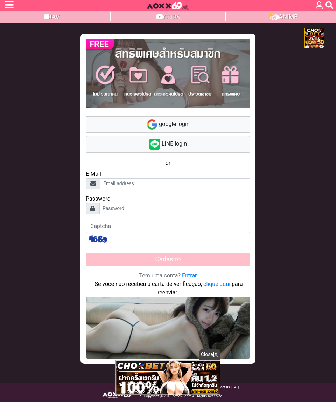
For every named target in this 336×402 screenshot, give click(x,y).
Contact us (222, 387)
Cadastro (168, 259)
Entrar (189, 275)
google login (167, 124)
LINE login (168, 144)
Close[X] (210, 354)
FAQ (235, 387)
